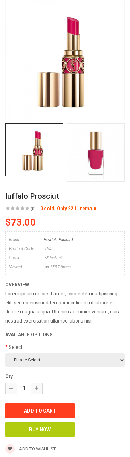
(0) (33, 208)
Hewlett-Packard (58, 239)
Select (16, 347)
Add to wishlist (30, 448)
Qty (9, 376)
